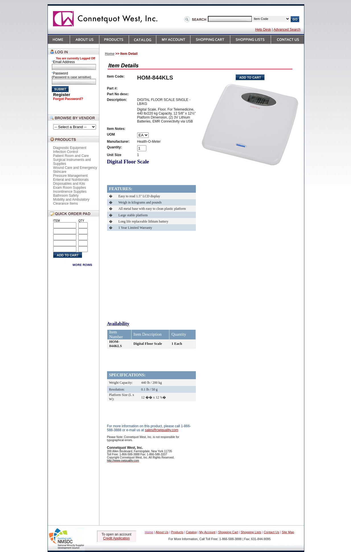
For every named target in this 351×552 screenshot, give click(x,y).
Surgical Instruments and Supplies (72, 162)
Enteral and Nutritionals (71, 180)
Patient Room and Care (71, 156)
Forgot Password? (68, 99)
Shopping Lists (251, 532)
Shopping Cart (228, 532)
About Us (162, 532)
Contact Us (271, 532)
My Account (207, 532)
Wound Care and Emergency (75, 168)
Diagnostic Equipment (70, 148)
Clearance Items (65, 204)
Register (61, 94)
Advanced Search (287, 30)
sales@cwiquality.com (161, 430)
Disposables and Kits (69, 184)
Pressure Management (70, 176)
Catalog (191, 532)
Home (109, 54)
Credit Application (116, 538)
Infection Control (65, 152)
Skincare (60, 172)
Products (177, 532)
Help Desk (263, 30)
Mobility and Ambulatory (71, 200)
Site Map (288, 532)
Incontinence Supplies (70, 192)
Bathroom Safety (66, 196)
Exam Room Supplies (69, 188)
